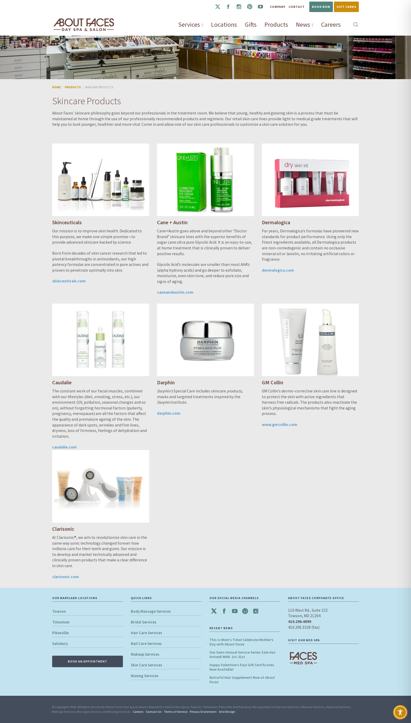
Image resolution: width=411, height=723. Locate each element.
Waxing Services (145, 675)
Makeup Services (145, 654)
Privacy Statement (203, 712)
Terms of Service (176, 712)
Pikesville (60, 632)
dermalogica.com (278, 270)
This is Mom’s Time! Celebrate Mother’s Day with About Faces (241, 642)
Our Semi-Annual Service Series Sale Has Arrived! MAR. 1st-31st (242, 654)
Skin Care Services (146, 664)
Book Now (321, 7)
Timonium (60, 622)
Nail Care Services (146, 643)
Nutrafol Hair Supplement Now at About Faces (242, 679)
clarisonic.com (65, 576)
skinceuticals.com (69, 280)
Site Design (227, 712)
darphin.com (168, 413)
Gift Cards (346, 7)
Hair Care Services (146, 632)
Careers (138, 712)
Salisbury (60, 643)
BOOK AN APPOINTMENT (87, 661)
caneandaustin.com (175, 292)
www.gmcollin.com (279, 424)
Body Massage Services (151, 611)
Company (277, 7)
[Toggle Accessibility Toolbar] (400, 712)
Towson (59, 611)
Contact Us (154, 712)
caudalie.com (64, 447)
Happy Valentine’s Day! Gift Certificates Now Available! (241, 667)
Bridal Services (143, 622)
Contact (297, 7)
